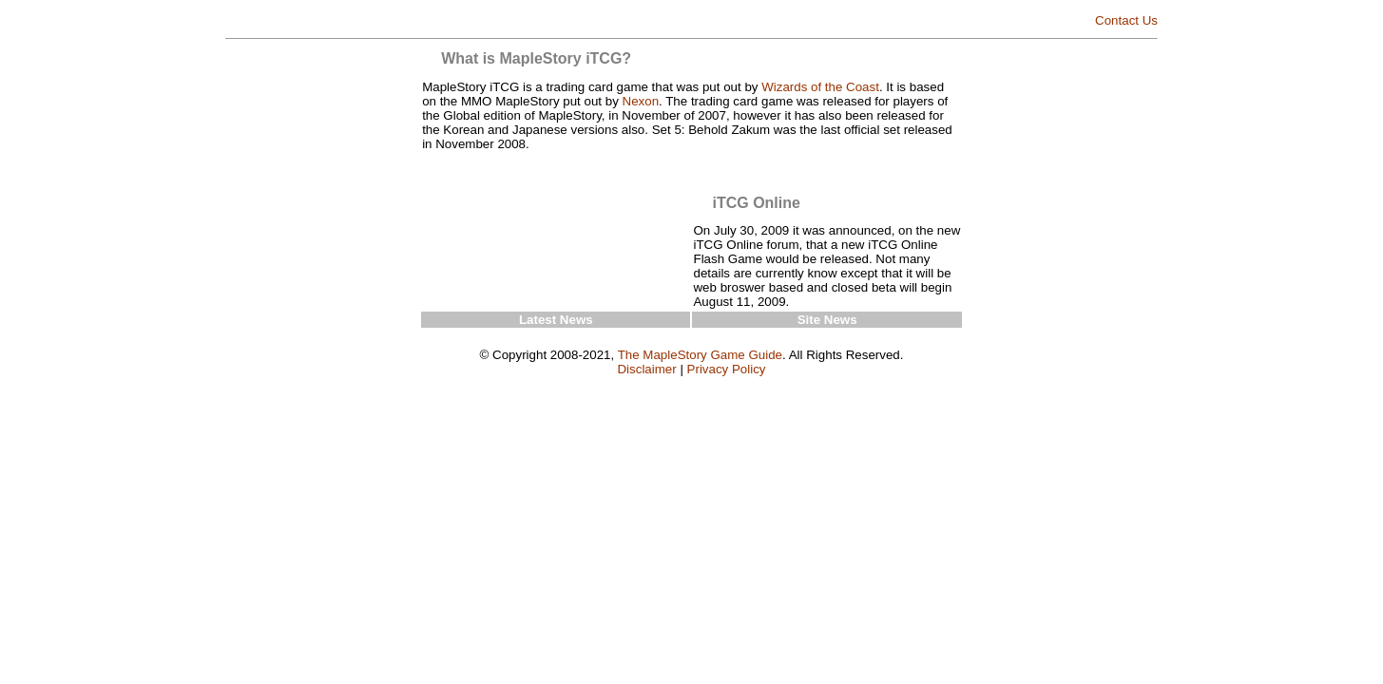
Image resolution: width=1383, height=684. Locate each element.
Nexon (641, 101)
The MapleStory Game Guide (700, 355)
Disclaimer (646, 369)
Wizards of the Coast (820, 87)
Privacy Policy (726, 369)
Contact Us (1126, 20)
